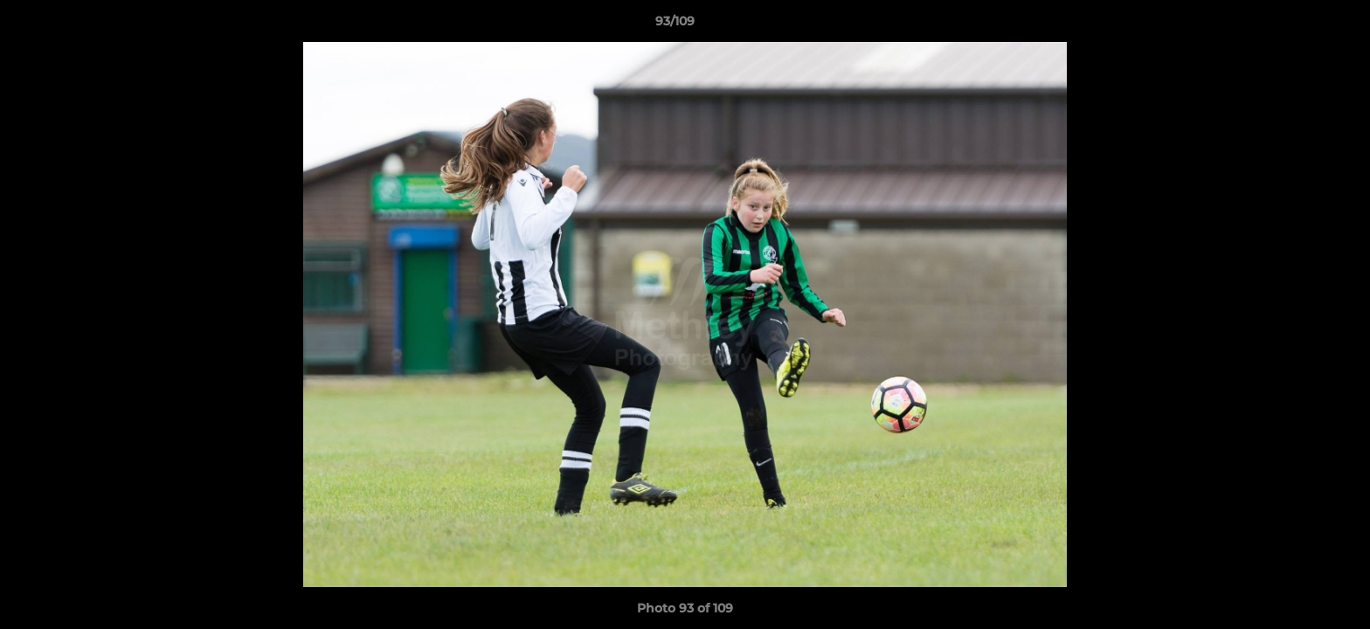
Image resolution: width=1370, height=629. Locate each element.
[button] (1296, 25)
